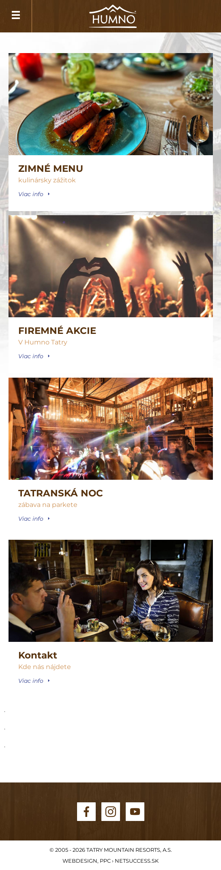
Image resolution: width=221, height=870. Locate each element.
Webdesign (79, 860)
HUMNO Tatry (113, 16)
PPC (105, 860)
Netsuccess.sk (137, 860)
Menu (16, 16)
